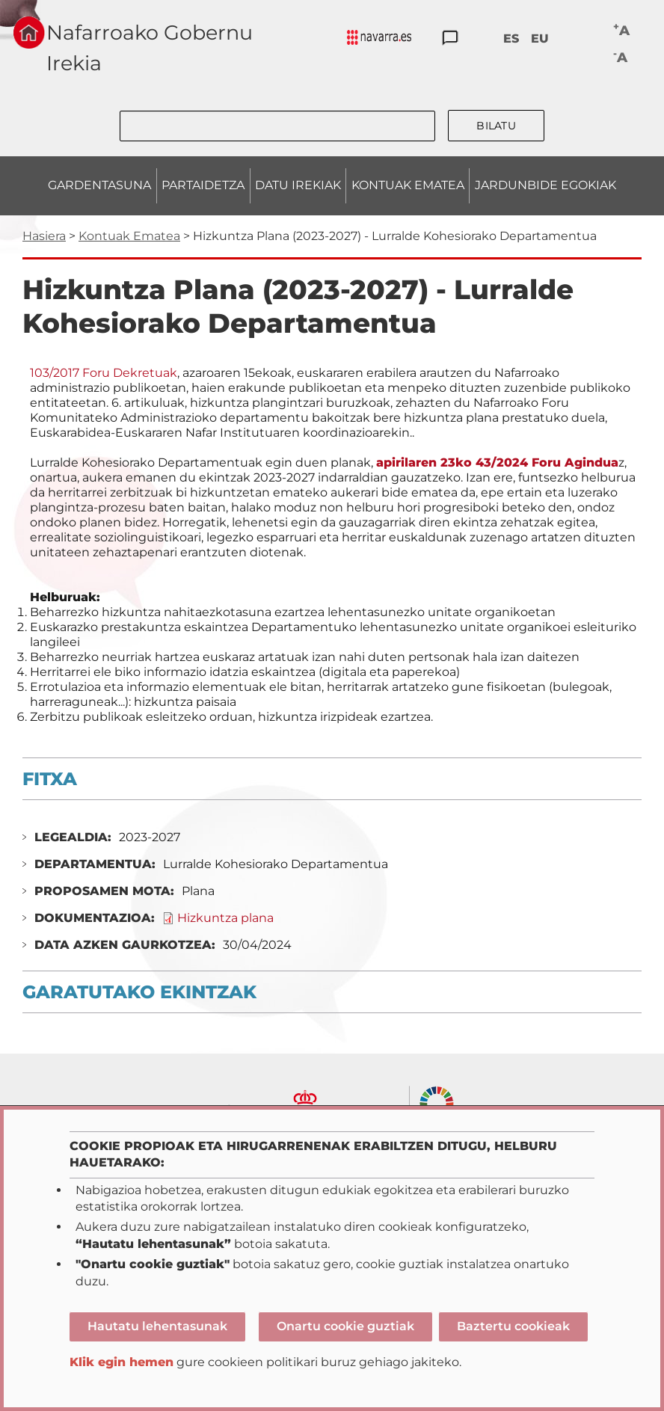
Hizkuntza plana (225, 918)
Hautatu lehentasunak (157, 1326)
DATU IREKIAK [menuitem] (298, 185)
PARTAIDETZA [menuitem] (203, 185)
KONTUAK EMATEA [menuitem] (407, 185)
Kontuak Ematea (129, 236)
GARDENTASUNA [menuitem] (99, 185)
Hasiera (44, 236)
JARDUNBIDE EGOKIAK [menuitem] (545, 185)
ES (511, 38)
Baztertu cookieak (513, 1326)
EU (540, 38)
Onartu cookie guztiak (345, 1326)
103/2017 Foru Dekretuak (103, 373)
